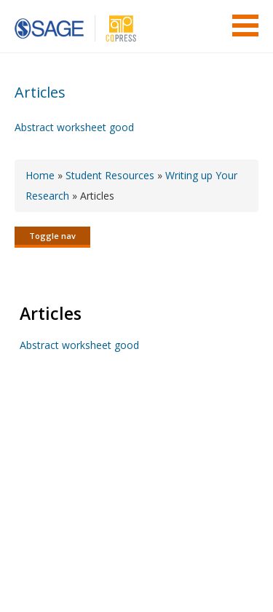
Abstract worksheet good (74, 127)
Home (40, 175)
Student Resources (110, 175)
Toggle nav (52, 235)
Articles (40, 92)
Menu (245, 25)
